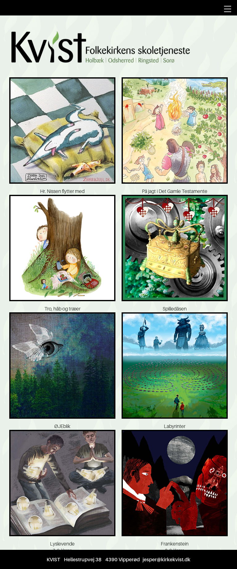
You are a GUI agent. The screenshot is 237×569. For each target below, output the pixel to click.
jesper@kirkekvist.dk (166, 559)
